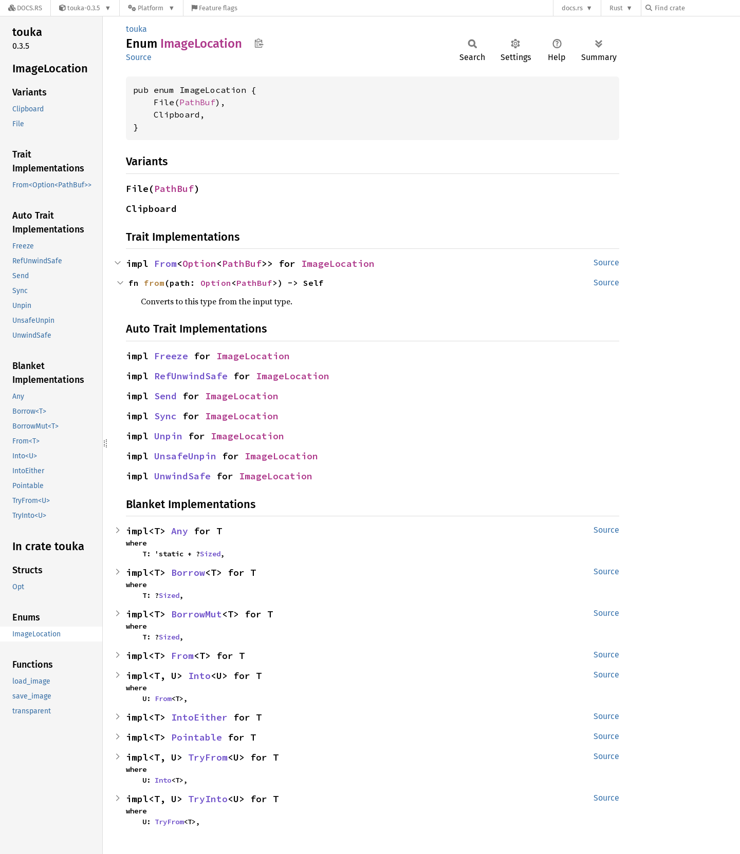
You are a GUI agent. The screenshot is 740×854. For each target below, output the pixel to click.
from (154, 283)
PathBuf (197, 102)
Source (139, 57)
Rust (616, 8)
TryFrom (208, 757)
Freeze (171, 356)
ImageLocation (338, 263)
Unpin (168, 436)
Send (165, 396)
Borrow (188, 572)
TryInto (208, 799)
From (165, 263)
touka (136, 29)
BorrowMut (196, 614)
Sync (165, 416)
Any (179, 531)
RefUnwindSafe (191, 376)
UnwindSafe (182, 476)
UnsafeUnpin (185, 456)
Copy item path (258, 43)
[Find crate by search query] (697, 8)
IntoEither (199, 717)
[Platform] (151, 8)
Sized (210, 553)
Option (199, 263)
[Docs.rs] (25, 8)
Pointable (196, 737)
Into (199, 676)
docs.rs (572, 8)
